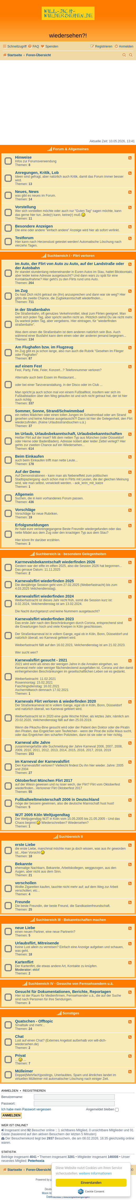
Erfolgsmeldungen (32, 525)
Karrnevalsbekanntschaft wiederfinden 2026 (55, 562)
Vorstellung (25, 207)
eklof (36, 970)
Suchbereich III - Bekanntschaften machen (71, 920)
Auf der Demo (27, 472)
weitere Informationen (95, 1173)
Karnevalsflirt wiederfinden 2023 (44, 619)
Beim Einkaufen (29, 456)
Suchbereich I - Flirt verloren (71, 256)
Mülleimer (24, 1071)
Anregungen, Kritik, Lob (37, 173)
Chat (19, 1036)
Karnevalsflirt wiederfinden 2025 (44, 581)
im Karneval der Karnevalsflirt (42, 761)
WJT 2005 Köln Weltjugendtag (42, 815)
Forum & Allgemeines (71, 149)
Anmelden (9, 1090)
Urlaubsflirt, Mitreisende (37, 943)
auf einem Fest (28, 366)
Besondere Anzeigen (34, 226)
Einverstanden (91, 1182)
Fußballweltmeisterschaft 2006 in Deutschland (57, 799)
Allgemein (24, 494)
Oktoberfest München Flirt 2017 (43, 780)
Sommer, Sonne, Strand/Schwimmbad (49, 411)
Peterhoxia (36, 1161)
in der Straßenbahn (32, 309)
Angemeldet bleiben (102, 1109)
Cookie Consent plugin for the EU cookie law (91, 1191)
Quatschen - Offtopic (34, 1021)
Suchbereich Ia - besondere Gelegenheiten (71, 554)
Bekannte (23, 864)
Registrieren (34, 1090)
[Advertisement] (68, 100)
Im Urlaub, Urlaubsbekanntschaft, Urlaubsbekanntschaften (68, 434)
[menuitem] (33, 46)
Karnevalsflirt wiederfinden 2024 (44, 596)
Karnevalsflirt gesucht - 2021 (41, 660)
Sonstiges (71, 1013)
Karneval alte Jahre (32, 742)
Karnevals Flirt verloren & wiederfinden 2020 (55, 701)
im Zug (21, 290)
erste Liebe (25, 845)
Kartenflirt (24, 962)
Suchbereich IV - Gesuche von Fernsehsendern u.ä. (70, 984)
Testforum (24, 238)
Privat (20, 1055)
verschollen (25, 883)
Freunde (22, 902)
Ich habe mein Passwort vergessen (26, 1109)
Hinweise (23, 157)
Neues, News (27, 192)
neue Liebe (25, 928)
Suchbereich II (71, 837)
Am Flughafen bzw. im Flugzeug (44, 347)
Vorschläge (25, 510)
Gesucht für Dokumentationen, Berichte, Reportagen (63, 992)
